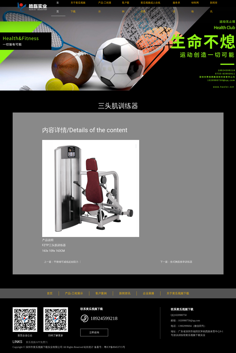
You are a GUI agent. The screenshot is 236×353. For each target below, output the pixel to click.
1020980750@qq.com (189, 320)
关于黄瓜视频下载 (178, 293)
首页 (18, 92)
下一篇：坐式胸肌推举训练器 (176, 262)
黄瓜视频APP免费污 (37, 342)
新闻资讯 (124, 293)
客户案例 (101, 293)
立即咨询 (94, 332)
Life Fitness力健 (55, 92)
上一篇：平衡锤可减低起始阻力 (61, 262)
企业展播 (148, 293)
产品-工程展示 (33, 92)
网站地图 (5, 350)
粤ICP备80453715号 (114, 347)
